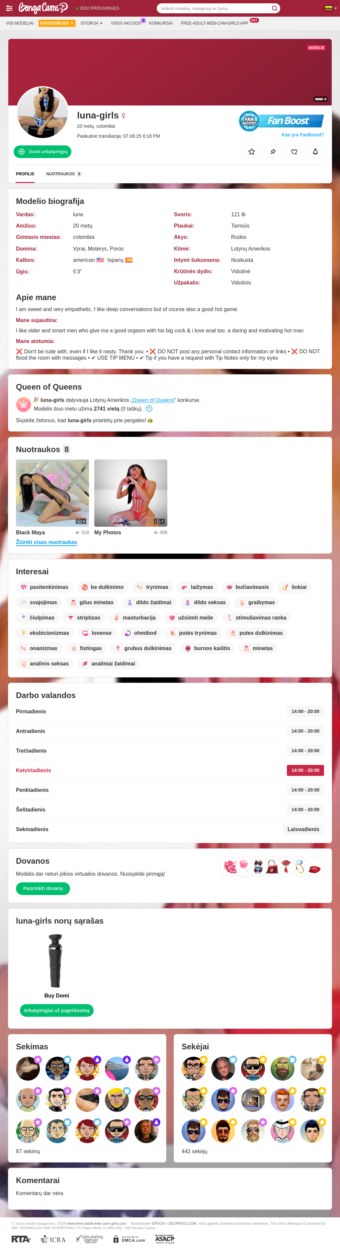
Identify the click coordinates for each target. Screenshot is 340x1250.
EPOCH (158, 1223)
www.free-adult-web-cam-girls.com (97, 1223)
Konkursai (161, 23)
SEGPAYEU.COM (183, 1223)
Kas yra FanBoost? (303, 134)
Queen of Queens (153, 400)
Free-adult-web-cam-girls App (216, 23)
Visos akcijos (127, 23)
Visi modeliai (20, 23)
